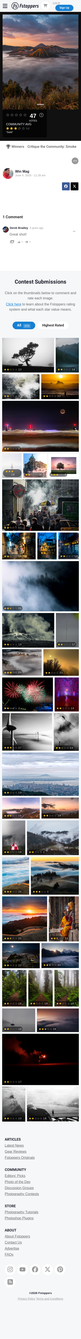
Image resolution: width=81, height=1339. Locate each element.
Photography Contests (22, 1194)
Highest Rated (53, 325)
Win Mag (22, 171)
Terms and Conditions (49, 1298)
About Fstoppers (17, 1236)
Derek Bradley (19, 228)
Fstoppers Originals (20, 1157)
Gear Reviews (15, 1151)
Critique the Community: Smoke (51, 146)
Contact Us (13, 1242)
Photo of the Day (17, 1182)
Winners (13, 146)
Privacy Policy (26, 1298)
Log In (56, 2)
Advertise (12, 1248)
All (23, 325)
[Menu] (5, 6)
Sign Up (64, 7)
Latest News (14, 1145)
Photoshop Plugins (19, 1218)
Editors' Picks (15, 1176)
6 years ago (36, 228)
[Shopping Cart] (45, 5)
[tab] (24, 325)
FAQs (9, 1254)
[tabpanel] (40, 730)
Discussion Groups (19, 1188)
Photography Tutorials (21, 1212)
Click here (13, 304)
